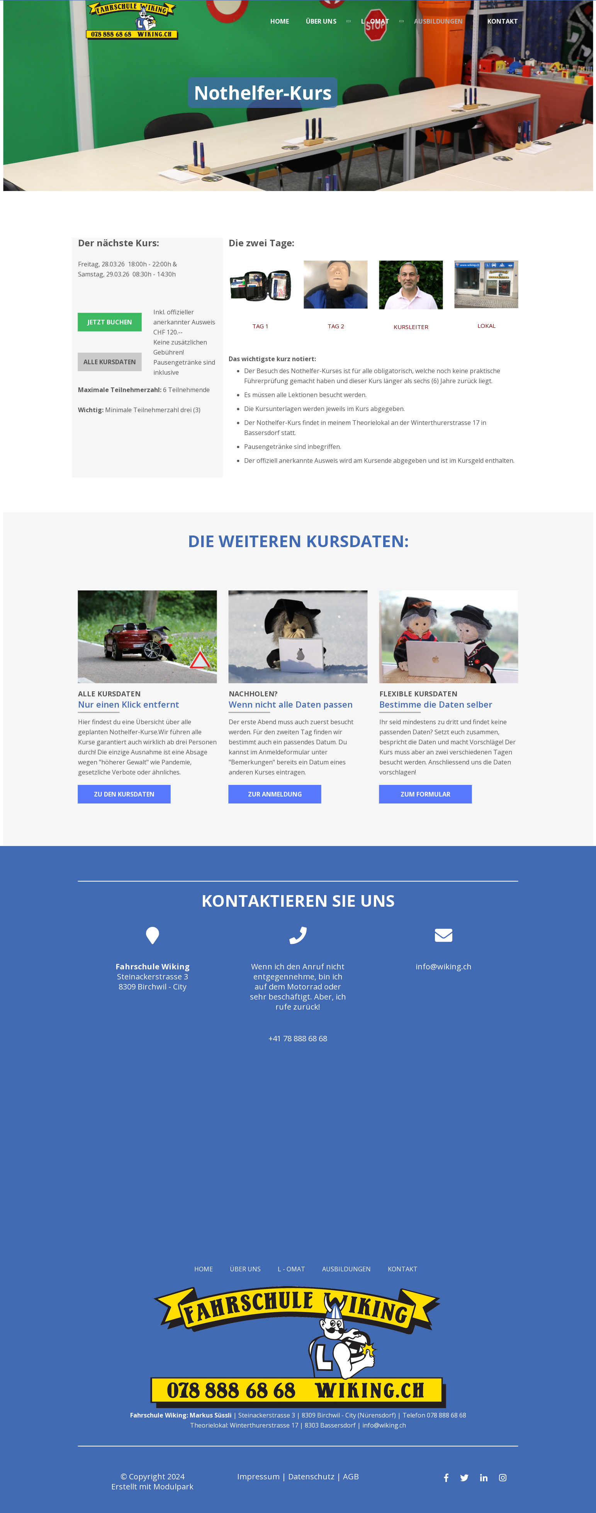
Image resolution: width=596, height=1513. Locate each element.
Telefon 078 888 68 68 (434, 1415)
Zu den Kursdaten (124, 794)
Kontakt (502, 21)
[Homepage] (132, 37)
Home (279, 21)
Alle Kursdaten (109, 362)
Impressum (258, 1476)
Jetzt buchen (110, 322)
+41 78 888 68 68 (297, 1038)
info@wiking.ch (444, 966)
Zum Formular (425, 794)
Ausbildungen (438, 21)
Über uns (321, 21)
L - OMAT (375, 21)
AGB (351, 1476)
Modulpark (173, 1486)
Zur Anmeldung (275, 794)
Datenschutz (311, 1476)
